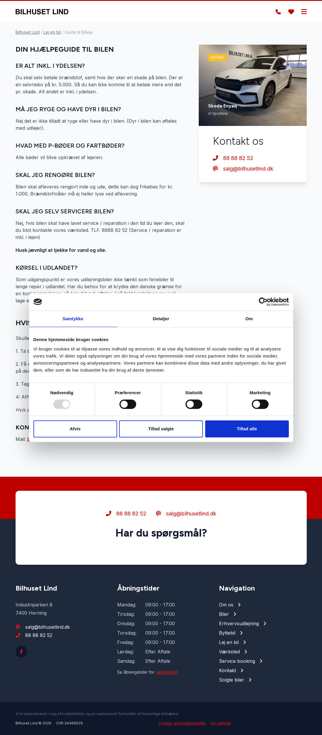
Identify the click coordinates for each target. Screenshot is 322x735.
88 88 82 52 (233, 158)
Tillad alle (247, 428)
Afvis (75, 428)
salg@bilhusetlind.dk (243, 169)
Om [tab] (249, 318)
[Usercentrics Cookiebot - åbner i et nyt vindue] (263, 301)
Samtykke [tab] (73, 318)
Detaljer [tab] (161, 318)
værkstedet (167, 672)
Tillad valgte (161, 428)
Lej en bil (52, 32)
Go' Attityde (220, 723)
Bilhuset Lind (28, 32)
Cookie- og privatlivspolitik (182, 723)
